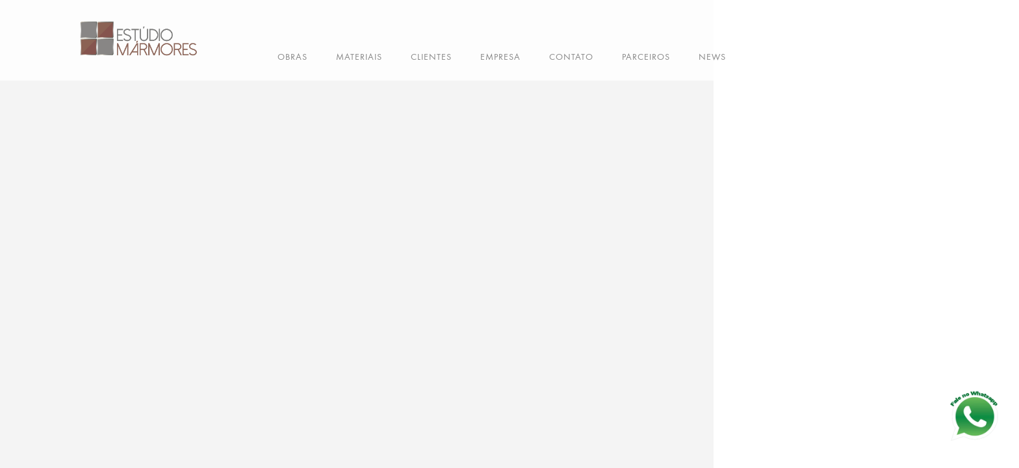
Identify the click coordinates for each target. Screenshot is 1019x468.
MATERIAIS (359, 56)
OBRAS (292, 56)
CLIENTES (431, 56)
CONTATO (571, 56)
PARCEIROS (646, 56)
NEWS (712, 56)
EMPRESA (500, 56)
